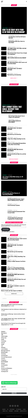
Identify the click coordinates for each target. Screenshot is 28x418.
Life (2, 345)
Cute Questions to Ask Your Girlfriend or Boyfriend (12, 309)
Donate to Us (5, 411)
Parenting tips (4, 355)
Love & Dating (4, 349)
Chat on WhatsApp (11, 383)
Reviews (3, 363)
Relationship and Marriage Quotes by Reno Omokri (13, 314)
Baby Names (4, 333)
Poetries (3, 358)
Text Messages (4, 369)
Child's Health (4, 336)
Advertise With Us (23, 411)
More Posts (14, 293)
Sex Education (4, 365)
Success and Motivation (6, 368)
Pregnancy (3, 360)
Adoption (3, 331)
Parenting (3, 353)
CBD (2, 334)
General (3, 342)
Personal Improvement (6, 357)
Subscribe (5, 229)
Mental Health (4, 352)
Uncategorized (4, 371)
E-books (24, 409)
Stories (2, 366)
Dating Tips (3, 337)
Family (2, 339)
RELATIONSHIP (4, 361)
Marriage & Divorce (5, 350)
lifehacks (3, 347)
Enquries (4, 409)
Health (2, 344)
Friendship (3, 341)
